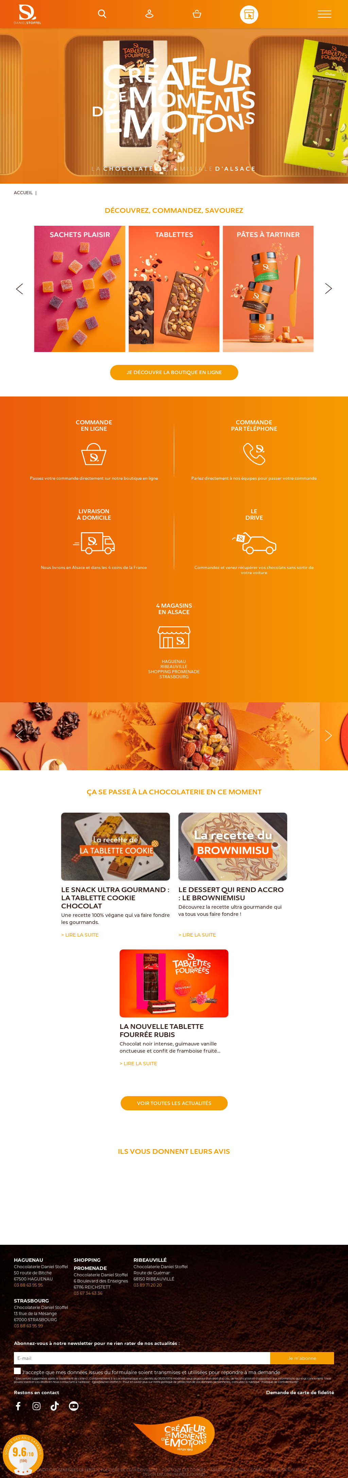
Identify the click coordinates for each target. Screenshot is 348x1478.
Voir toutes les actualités (174, 1103)
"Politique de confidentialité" (279, 1382)
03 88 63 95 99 (28, 1325)
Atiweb (302, 1470)
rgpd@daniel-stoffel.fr (106, 1382)
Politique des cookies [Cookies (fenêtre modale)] (184, 1470)
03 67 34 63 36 (88, 1293)
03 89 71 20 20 (148, 1285)
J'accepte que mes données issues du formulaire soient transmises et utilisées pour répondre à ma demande (174, 1376)
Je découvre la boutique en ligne (174, 372)
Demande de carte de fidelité (300, 1392)
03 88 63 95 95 (28, 1285)
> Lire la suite (80, 935)
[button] (328, 287)
